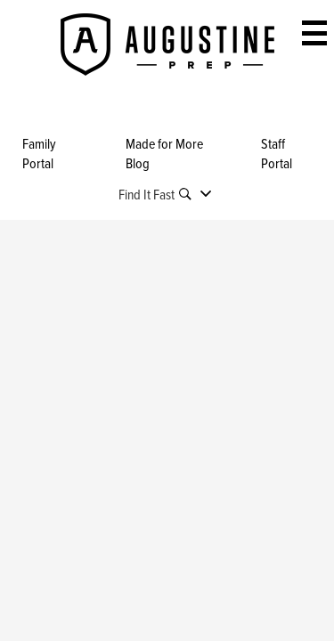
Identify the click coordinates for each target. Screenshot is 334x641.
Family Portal (39, 153)
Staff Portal (276, 153)
